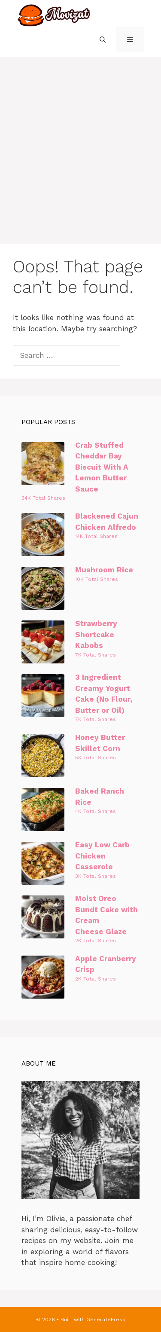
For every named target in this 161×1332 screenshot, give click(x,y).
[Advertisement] (80, 141)
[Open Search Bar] (102, 39)
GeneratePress (105, 1320)
